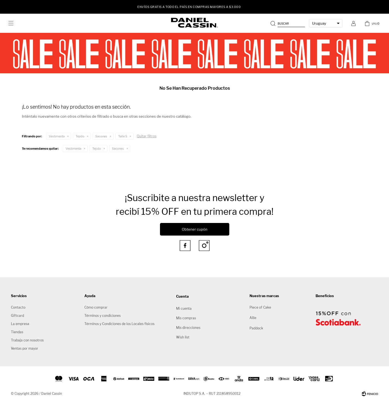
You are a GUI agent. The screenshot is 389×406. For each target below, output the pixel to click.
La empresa (20, 324)
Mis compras (186, 318)
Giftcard (17, 316)
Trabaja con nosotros (27, 340)
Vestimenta (57, 136)
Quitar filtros (146, 136)
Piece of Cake (260, 307)
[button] (288, 23)
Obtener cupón (194, 229)
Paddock (256, 328)
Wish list (182, 337)
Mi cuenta (184, 308)
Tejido (80, 136)
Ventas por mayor (24, 348)
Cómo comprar (96, 307)
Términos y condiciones (102, 316)
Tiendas (17, 332)
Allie (253, 318)
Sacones (101, 136)
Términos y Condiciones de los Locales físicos (119, 324)
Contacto (18, 307)
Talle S (122, 136)
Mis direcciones (188, 328)
